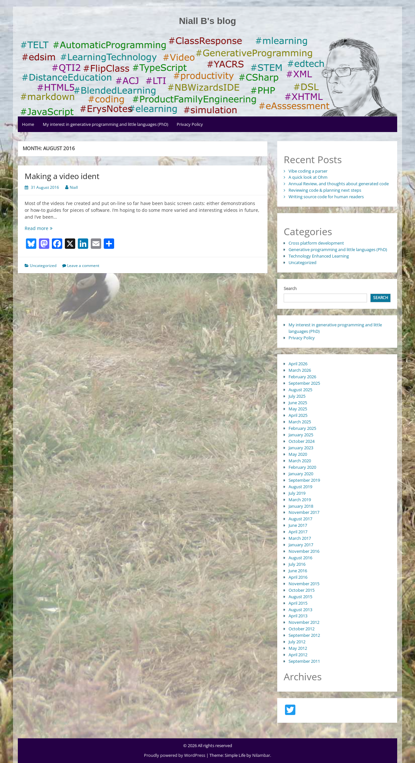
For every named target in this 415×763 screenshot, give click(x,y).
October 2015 (301, 590)
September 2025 (304, 383)
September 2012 (304, 635)
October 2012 (301, 629)
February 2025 (302, 428)
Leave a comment (83, 265)
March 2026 (300, 370)
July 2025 (297, 396)
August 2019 (300, 487)
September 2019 (304, 480)
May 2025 (298, 409)
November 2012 (304, 622)
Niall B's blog (207, 21)
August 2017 (300, 519)
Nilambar (261, 755)
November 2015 (304, 584)
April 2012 (298, 655)
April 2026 (298, 364)
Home (28, 124)
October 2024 (301, 441)
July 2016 (297, 564)
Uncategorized (43, 265)
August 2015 (300, 597)
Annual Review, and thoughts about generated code (339, 184)
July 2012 (297, 642)
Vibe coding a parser (308, 171)
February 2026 (302, 377)
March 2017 (300, 538)
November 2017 (304, 512)
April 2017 (298, 532)
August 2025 (300, 390)
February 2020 (302, 467)
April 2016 (298, 577)
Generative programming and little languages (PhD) (338, 249)
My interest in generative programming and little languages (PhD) (105, 124)
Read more (44, 228)
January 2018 (301, 506)
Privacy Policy (190, 124)
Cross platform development (316, 243)
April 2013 (298, 616)
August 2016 (300, 558)
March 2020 (300, 461)
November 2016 (304, 551)
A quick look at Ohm (308, 177)
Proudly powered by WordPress (175, 755)
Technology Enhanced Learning (319, 256)
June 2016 (298, 571)
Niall (74, 187)
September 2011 (304, 661)
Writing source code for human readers (326, 197)
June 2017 (298, 525)
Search (290, 288)
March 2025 (300, 422)
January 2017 (301, 545)
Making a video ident (62, 176)
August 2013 (300, 609)
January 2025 (301, 435)
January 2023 (301, 448)
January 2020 (301, 474)
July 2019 (297, 493)
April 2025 (298, 415)
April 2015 (298, 603)
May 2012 (298, 648)
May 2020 (298, 454)
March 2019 (300, 500)
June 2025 (298, 403)
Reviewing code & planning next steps (325, 190)
